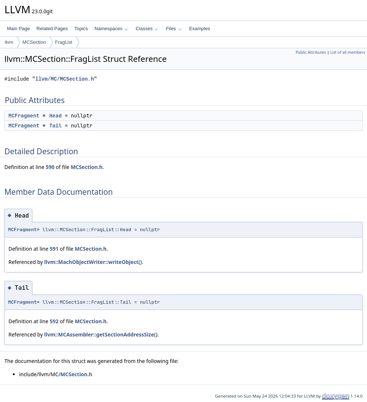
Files (173, 28)
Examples (199, 28)
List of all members (347, 52)
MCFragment (23, 115)
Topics (81, 28)
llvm (9, 42)
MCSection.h (86, 166)
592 (54, 321)
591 (54, 248)
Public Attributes (311, 52)
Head (55, 115)
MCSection (34, 42)
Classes (147, 28)
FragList (63, 42)
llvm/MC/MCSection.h (64, 78)
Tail (55, 125)
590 (50, 166)
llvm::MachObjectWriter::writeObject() (93, 261)
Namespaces (111, 28)
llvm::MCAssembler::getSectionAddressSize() (100, 334)
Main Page (18, 28)
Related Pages (52, 28)
